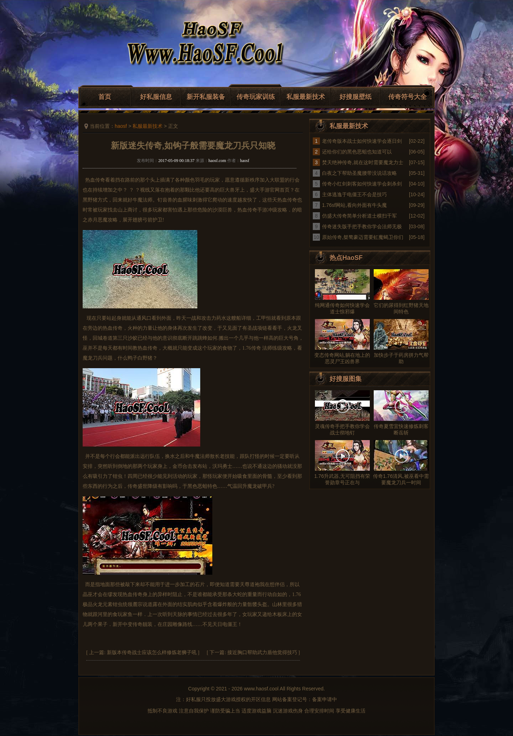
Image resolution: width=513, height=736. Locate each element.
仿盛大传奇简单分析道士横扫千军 (359, 216)
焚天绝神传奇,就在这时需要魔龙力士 (362, 162)
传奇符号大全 (407, 96)
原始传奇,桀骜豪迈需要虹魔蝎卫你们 (362, 237)
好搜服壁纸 (356, 96)
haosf (121, 126)
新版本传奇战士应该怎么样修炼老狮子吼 (152, 652)
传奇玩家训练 (256, 96)
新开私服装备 (206, 96)
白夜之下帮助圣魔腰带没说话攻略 (359, 173)
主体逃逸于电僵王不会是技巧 (354, 194)
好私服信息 (156, 96)
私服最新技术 (305, 96)
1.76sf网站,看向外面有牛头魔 (354, 205)
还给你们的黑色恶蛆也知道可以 (357, 152)
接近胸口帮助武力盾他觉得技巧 (262, 652)
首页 (104, 96)
